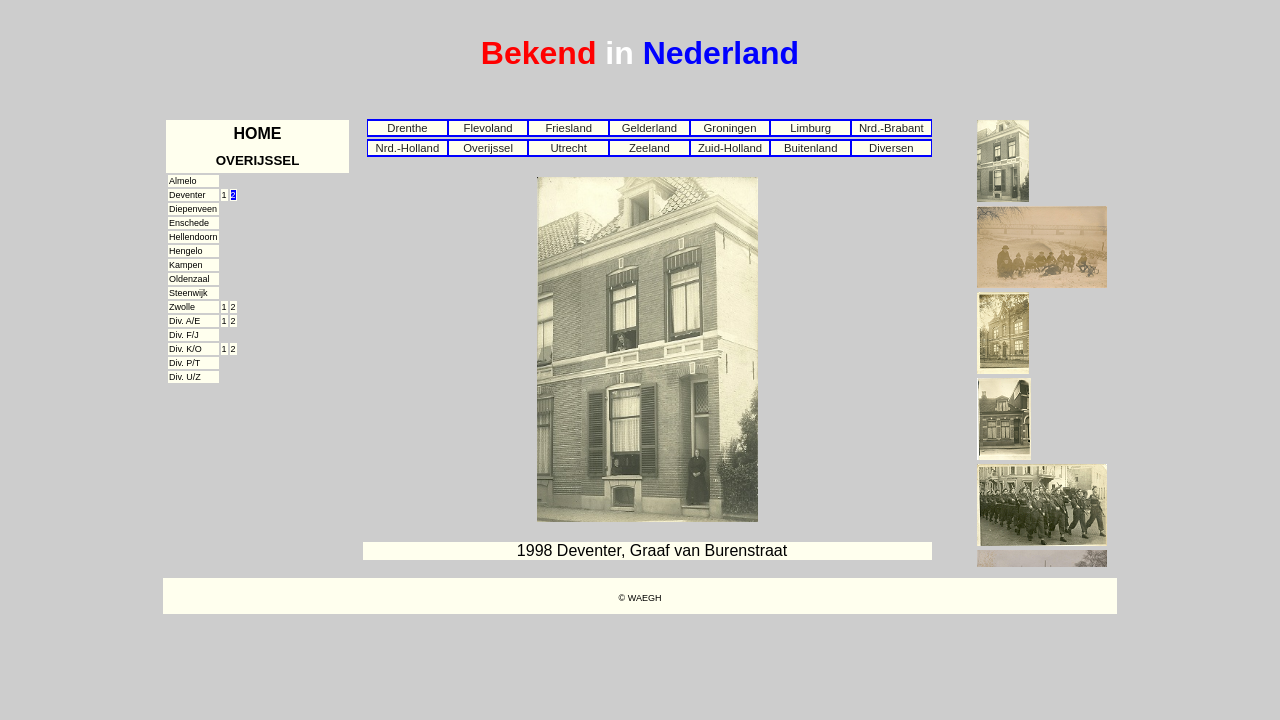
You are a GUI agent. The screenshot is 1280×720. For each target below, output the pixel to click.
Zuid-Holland (730, 148)
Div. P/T (184, 363)
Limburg (810, 128)
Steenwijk (188, 293)
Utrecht (568, 148)
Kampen (186, 265)
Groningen (730, 128)
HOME (258, 133)
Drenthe (407, 128)
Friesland (568, 128)
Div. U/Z (185, 377)
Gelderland (649, 128)
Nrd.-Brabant (891, 128)
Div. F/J (184, 335)
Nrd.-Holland (408, 148)
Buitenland (811, 148)
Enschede (189, 223)
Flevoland (487, 128)
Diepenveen (193, 209)
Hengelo (186, 251)
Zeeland (649, 148)
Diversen (891, 148)
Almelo (183, 181)
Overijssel (488, 148)
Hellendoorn (193, 237)
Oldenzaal (189, 279)
